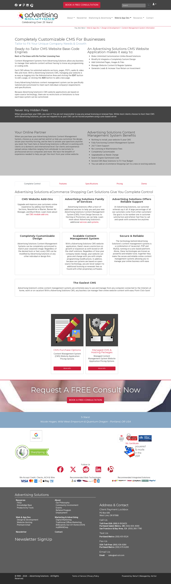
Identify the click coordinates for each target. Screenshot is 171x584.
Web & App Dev (123, 18)
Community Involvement (67, 505)
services (83, 222)
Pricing (120, 183)
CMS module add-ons (38, 214)
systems (94, 222)
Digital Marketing (63, 520)
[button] (154, 4)
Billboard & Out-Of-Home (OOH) (70, 525)
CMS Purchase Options (67, 349)
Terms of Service (78, 576)
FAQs (19, 502)
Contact (149, 18)
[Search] (134, 5)
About (71, 18)
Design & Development (110, 28)
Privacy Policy (94, 576)
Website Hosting (24, 522)
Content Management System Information (138, 28)
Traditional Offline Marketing (68, 522)
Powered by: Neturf (128, 576)
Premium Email (23, 525)
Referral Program (63, 510)
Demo (144, 183)
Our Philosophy (62, 502)
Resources (138, 18)
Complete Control (32, 183)
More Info (67, 368)
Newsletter (82, 18)
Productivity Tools (25, 507)
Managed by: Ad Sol (147, 576)
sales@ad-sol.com (116, 555)
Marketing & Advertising (101, 18)
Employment (61, 512)
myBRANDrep (62, 527)
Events (59, 507)
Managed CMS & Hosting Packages (102, 351)
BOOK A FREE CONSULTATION (81, 5)
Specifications (91, 183)
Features (63, 183)
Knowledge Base (24, 505)
